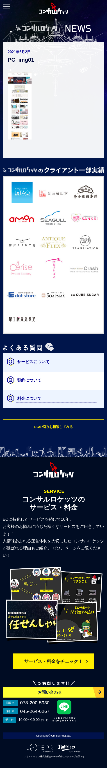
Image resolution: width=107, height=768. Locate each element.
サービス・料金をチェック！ (53, 661)
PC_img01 (21, 60)
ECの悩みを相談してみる (53, 427)
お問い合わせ (50, 692)
